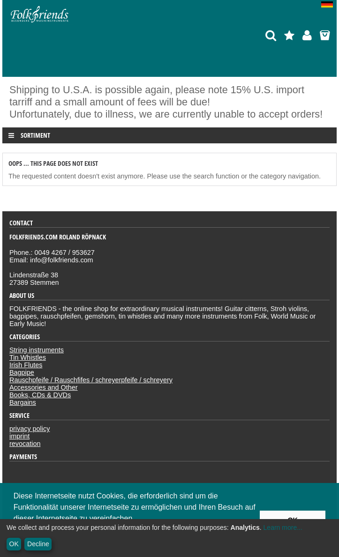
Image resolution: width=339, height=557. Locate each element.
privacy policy (29, 428)
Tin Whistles (27, 357)
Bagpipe (21, 372)
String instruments (36, 350)
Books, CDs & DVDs (40, 395)
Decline (38, 544)
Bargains (22, 402)
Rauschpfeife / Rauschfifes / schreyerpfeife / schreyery (91, 380)
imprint (19, 436)
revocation (24, 443)
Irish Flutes (25, 365)
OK (14, 544)
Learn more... (283, 527)
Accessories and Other (43, 387)
